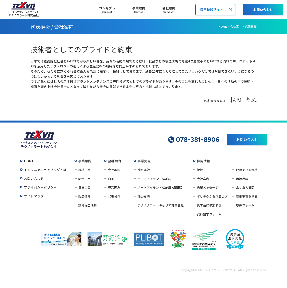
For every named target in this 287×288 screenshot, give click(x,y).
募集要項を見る (247, 196)
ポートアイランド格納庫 (154, 179)
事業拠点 (144, 161)
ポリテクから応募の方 (212, 196)
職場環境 (242, 179)
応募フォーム (245, 205)
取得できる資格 (247, 170)
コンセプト (107, 10)
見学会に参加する (209, 205)
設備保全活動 (87, 205)
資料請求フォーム (209, 214)
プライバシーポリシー (40, 187)
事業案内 (138, 10)
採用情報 (203, 161)
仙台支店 (144, 196)
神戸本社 (144, 170)
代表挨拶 (114, 196)
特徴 (200, 170)
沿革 (111, 179)
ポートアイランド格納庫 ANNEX (160, 187)
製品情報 (84, 196)
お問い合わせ (263, 9)
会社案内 (168, 10)
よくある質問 (245, 187)
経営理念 (114, 187)
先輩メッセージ (208, 187)
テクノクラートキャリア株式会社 (161, 205)
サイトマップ (34, 196)
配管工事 (84, 179)
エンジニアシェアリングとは (45, 169)
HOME (222, 26)
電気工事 (84, 187)
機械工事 (84, 170)
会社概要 (114, 170)
